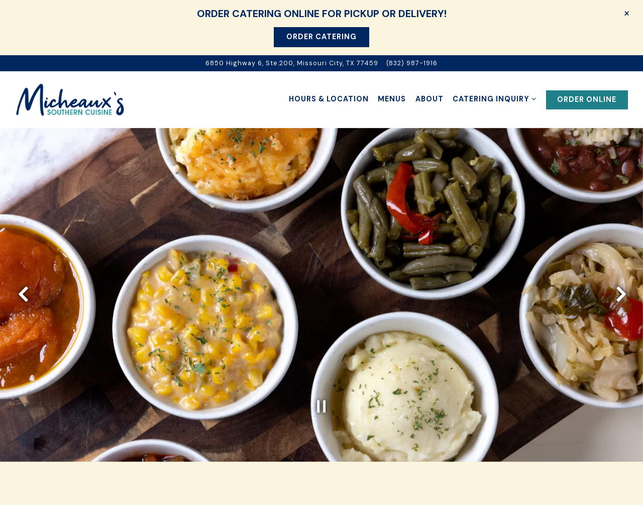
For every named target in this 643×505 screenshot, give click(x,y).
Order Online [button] (586, 99)
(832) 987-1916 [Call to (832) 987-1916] (412, 63)
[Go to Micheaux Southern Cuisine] (291, 63)
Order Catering (321, 36)
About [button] (429, 98)
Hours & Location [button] (329, 98)
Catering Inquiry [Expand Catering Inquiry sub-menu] (495, 98)
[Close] (626, 13)
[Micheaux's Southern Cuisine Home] (70, 99)
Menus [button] (392, 98)
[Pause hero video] (321, 395)
